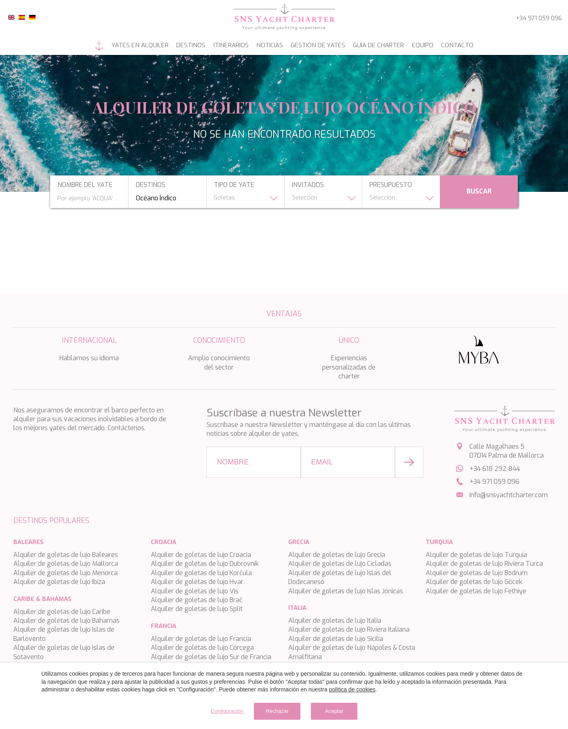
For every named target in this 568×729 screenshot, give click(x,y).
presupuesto (394, 185)
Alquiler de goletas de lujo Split (197, 609)
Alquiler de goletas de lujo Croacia (201, 554)
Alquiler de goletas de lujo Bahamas (66, 620)
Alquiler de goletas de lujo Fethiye (476, 591)
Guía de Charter (386, 45)
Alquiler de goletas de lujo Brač (197, 600)
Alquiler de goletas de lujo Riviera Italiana (349, 629)
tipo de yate (231, 185)
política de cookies (352, 688)
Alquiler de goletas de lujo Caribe (61, 611)
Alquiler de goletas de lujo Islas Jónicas (345, 591)
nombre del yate (76, 185)
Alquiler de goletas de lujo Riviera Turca (484, 563)
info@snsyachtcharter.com (508, 495)
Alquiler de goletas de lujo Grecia (336, 554)
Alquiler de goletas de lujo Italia (334, 620)
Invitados (308, 185)
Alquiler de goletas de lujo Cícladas (339, 563)
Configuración (213, 710)
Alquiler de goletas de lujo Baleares (65, 554)
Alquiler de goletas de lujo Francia (201, 638)
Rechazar (273, 710)
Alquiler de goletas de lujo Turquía (476, 554)
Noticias (267, 45)
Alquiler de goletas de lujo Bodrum (477, 573)
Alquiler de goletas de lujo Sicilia (335, 638)
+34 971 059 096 (539, 18)
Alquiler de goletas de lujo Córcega (202, 647)
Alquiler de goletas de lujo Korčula (201, 573)
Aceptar (345, 710)
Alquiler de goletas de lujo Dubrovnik (205, 563)
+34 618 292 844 (494, 468)
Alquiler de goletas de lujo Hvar (197, 582)
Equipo (434, 45)
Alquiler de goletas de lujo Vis (195, 591)
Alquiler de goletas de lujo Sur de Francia (211, 657)
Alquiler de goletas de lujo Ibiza (59, 582)
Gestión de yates (320, 45)
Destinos (180, 45)
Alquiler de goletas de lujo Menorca (65, 573)
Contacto (473, 45)
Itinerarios (224, 45)
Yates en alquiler (124, 45)
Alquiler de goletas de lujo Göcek (474, 582)
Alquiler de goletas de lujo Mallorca (65, 563)
